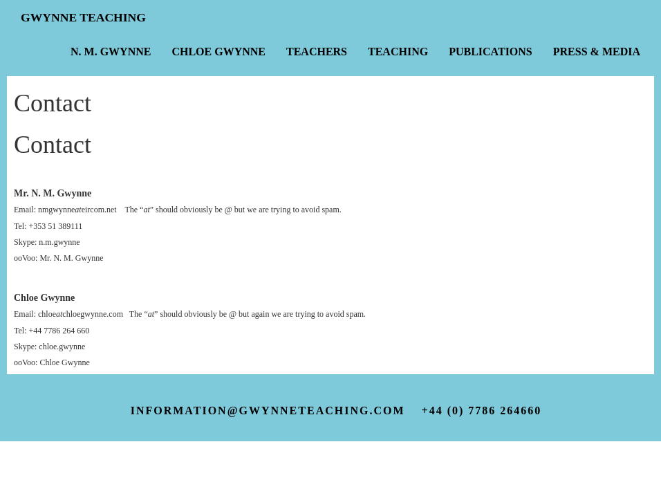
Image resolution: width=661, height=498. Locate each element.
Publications (490, 51)
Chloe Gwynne (218, 51)
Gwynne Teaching (83, 17)
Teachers (316, 51)
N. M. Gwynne (111, 51)
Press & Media (596, 51)
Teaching (398, 51)
